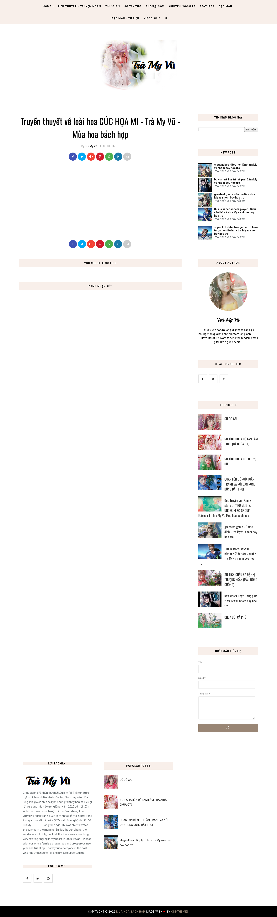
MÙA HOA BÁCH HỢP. (131, 911)
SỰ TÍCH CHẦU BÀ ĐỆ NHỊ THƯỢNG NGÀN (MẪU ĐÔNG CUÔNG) (240, 579)
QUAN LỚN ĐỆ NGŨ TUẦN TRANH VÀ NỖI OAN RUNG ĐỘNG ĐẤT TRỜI (239, 484)
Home (48, 6)
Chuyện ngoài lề (182, 6)
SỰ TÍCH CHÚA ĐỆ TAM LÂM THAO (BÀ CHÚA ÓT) (241, 441)
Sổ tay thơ (132, 6)
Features (207, 6)
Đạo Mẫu (225, 6)
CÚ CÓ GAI (230, 418)
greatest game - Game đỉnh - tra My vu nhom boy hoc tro (234, 196)
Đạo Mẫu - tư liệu (125, 18)
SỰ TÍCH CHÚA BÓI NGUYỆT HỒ (241, 461)
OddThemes (180, 911)
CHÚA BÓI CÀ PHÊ (235, 617)
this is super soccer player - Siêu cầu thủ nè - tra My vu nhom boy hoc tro (235, 212)
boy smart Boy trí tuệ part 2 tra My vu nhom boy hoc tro (235, 181)
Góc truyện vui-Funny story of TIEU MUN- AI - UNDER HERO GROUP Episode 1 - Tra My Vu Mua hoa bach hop (225, 508)
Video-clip (152, 18)
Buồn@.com (155, 6)
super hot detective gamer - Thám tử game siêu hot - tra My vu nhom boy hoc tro (236, 230)
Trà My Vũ (91, 146)
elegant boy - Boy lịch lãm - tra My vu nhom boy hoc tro (235, 166)
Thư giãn (112, 6)
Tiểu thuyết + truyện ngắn (79, 6)
